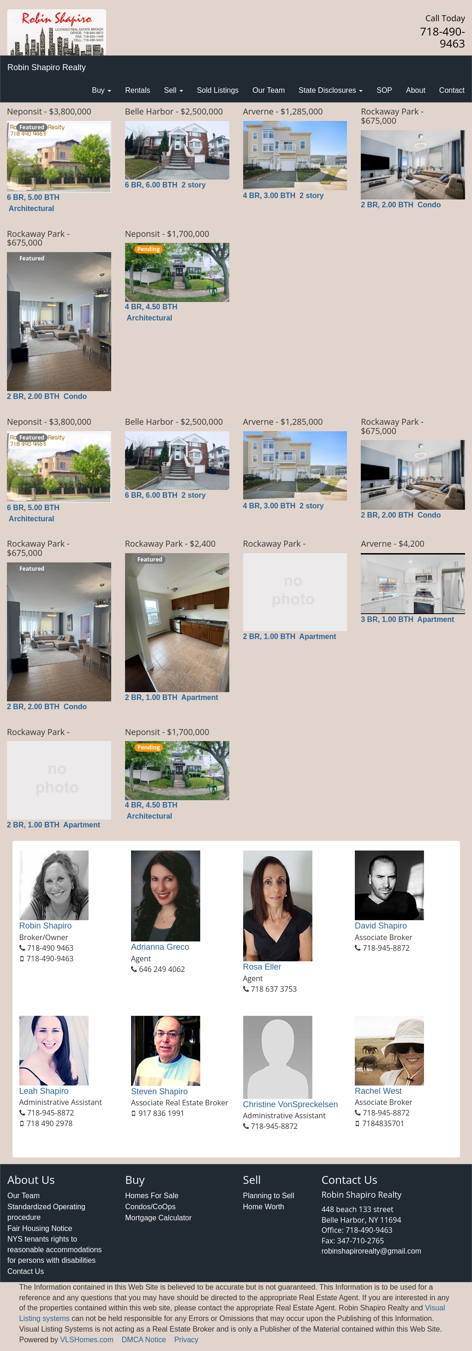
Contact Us (25, 1271)
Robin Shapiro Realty (46, 67)
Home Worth (264, 1207)
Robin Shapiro (45, 925)
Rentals (137, 90)
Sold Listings (218, 90)
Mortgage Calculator (158, 1218)
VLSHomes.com (87, 1340)
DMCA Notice (144, 1340)
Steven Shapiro (159, 1091)
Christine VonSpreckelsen (290, 1104)
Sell (173, 90)
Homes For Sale (152, 1196)
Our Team (268, 90)
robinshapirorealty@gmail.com (371, 1251)
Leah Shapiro (44, 1091)
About (415, 90)
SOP (384, 90)
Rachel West (378, 1091)
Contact (452, 90)
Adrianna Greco (160, 947)
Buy (101, 90)
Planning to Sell (268, 1196)
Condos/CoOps (150, 1207)
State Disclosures (331, 90)
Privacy (186, 1340)
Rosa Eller (262, 966)
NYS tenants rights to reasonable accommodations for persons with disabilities (54, 1249)
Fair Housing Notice (39, 1228)
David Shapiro (381, 925)
